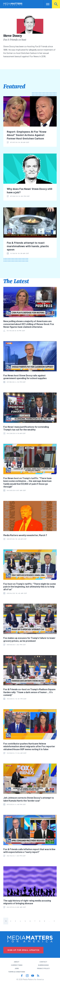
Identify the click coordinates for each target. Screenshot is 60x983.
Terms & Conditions (16, 972)
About (16, 962)
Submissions (43, 965)
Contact (43, 962)
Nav (46, 4)
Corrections (16, 965)
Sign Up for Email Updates (23, 950)
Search (56, 4)
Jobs (17, 968)
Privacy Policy (43, 968)
